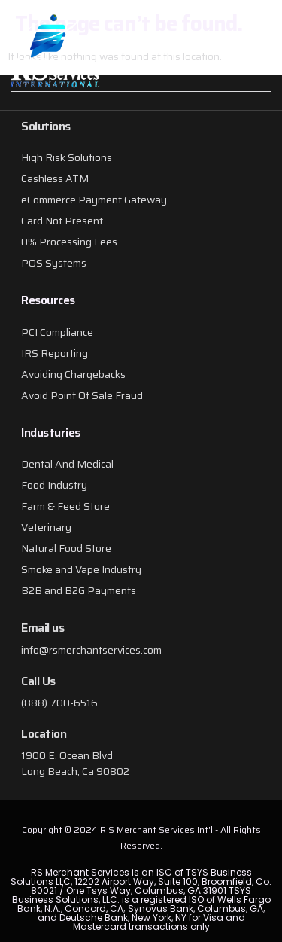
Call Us (38, 681)
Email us (42, 627)
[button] (250, 55)
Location (43, 733)
